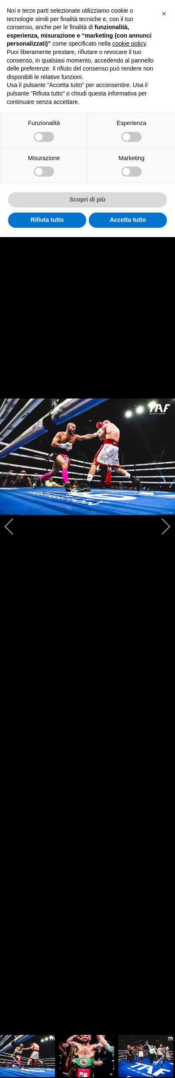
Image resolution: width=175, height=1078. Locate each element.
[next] (160, 526)
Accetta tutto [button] (128, 219)
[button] (164, 13)
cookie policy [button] (129, 43)
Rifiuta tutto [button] (47, 219)
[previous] (15, 526)
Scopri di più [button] (88, 199)
